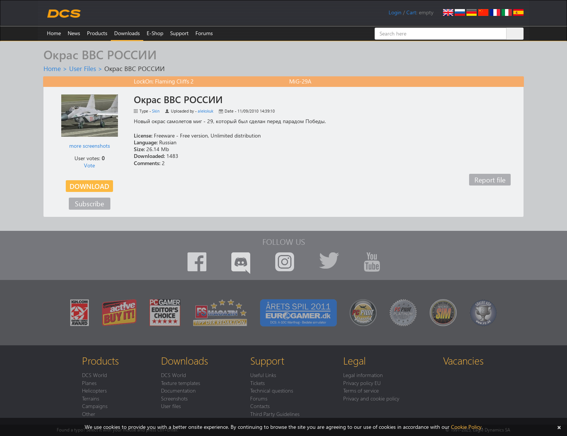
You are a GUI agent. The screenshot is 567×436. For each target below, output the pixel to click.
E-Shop (155, 33)
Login (395, 12)
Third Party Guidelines (274, 413)
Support (179, 33)
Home (54, 33)
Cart (411, 12)
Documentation (178, 390)
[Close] (559, 427)
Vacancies (463, 360)
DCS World (94, 374)
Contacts (260, 405)
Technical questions (271, 390)
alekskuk (205, 111)
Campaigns (94, 405)
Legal (354, 360)
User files (171, 405)
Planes (89, 382)
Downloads (127, 33)
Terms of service (361, 390)
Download (89, 186)
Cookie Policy (466, 426)
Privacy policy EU (362, 382)
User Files (82, 68)
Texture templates (180, 382)
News (74, 33)
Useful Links (263, 374)
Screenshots (174, 398)
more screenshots (89, 145)
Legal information (363, 374)
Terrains (90, 398)
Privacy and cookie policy (371, 398)
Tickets (257, 382)
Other (88, 413)
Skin (156, 111)
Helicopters (94, 390)
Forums (204, 33)
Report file (489, 179)
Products (97, 33)
